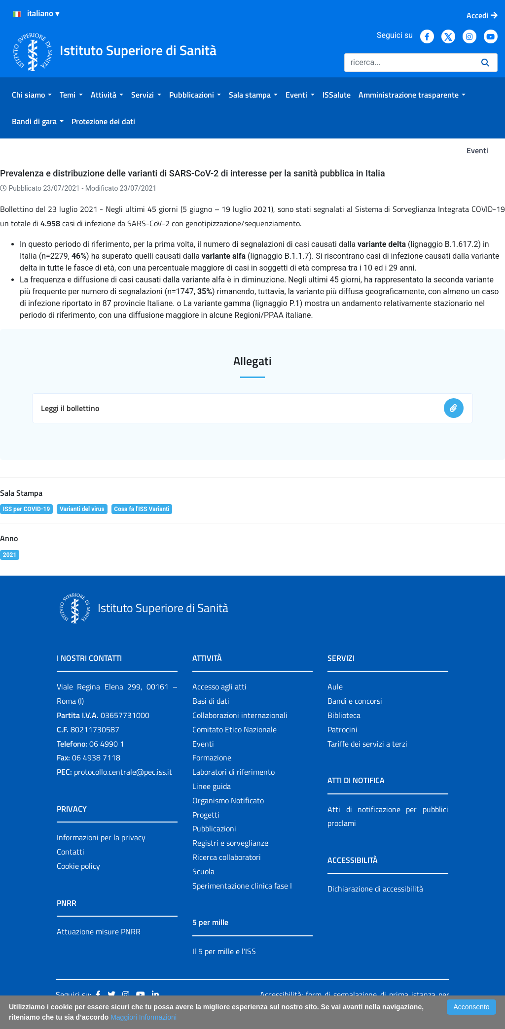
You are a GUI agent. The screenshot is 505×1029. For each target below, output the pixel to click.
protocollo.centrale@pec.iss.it (123, 772)
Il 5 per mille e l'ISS (224, 951)
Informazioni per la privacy (101, 837)
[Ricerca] (408, 62)
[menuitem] (32, 94)
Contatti (70, 852)
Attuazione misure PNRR (99, 931)
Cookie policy (78, 866)
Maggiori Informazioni (143, 1017)
